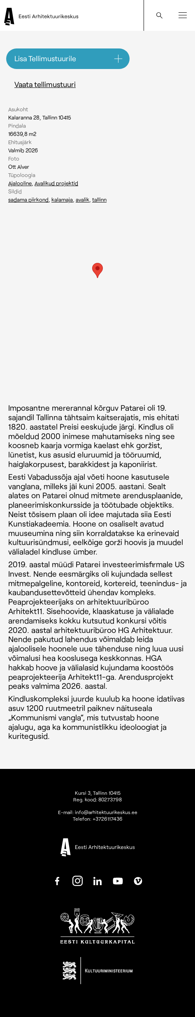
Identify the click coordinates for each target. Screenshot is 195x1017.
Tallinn (99, 199)
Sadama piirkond (28, 199)
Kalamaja (62, 199)
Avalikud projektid (56, 183)
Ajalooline (20, 183)
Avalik (82, 199)
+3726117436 (108, 818)
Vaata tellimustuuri (45, 84)
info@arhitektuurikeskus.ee (106, 812)
